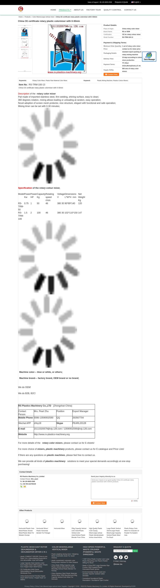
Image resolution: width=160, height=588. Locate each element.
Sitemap (123, 561)
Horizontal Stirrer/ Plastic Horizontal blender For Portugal (43, 531)
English (138, 1)
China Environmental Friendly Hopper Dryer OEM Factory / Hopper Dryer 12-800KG (33, 578)
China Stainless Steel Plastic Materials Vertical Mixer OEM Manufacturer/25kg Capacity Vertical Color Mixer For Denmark (64, 576)
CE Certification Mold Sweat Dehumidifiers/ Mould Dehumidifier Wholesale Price (31, 571)
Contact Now (112, 74)
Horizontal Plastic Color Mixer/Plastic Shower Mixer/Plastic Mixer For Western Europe (26, 532)
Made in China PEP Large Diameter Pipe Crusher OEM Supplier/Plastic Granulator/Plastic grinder (96, 567)
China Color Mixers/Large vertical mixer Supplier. (51, 586)
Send (135, 551)
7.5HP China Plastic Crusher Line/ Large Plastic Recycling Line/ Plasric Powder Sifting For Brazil (95, 561)
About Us (78, 10)
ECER (133, 586)
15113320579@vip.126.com (48, 429)
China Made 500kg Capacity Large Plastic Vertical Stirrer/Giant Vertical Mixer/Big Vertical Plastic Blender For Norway (63, 568)
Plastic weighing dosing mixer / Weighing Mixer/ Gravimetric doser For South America (64, 556)
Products (64, 10)
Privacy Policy (29, 586)
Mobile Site (117, 564)
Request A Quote (121, 2)
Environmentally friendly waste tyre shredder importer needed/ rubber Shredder (93, 574)
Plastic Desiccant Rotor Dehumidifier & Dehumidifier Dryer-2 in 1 (34, 549)
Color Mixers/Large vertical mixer (43, 17)
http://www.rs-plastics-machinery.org (52, 434)
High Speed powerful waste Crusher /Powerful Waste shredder (94, 550)
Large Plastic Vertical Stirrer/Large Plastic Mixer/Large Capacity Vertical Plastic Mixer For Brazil (114, 533)
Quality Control (112, 10)
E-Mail (115, 561)
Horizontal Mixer (59, 528)
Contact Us (130, 10)
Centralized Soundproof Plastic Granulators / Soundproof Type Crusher (95, 579)
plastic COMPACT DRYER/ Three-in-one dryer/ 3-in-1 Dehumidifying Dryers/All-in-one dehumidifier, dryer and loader (33, 558)
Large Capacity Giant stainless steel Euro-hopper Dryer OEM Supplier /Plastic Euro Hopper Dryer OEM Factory (34, 565)
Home (53, 10)
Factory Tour (93, 10)
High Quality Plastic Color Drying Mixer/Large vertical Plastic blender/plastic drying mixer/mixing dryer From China (96, 534)
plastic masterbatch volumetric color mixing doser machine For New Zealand (64, 561)
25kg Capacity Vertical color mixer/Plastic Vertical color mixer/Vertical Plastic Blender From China (79, 533)
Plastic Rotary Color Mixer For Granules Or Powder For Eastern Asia (131, 532)
